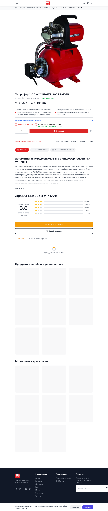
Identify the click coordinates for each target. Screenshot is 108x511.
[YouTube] (23, 489)
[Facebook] (16, 489)
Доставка (39, 484)
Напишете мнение (54, 224)
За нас (37, 478)
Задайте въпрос (54, 231)
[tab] (22, 150)
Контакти (38, 481)
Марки (37, 490)
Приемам (87, 507)
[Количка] (91, 2)
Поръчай (58, 131)
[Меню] (17, 3)
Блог (37, 487)
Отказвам (75, 507)
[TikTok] (30, 489)
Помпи (46, 8)
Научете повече (21, 508)
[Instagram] (20, 489)
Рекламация (39, 493)
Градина (22, 8)
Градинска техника (34, 8)
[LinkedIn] (26, 489)
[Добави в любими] (91, 131)
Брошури (38, 496)
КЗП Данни (60, 481)
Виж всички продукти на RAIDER (28, 141)
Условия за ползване (63, 478)
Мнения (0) (21, 238)
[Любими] (87, 2)
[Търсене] (83, 2)
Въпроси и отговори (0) (38, 238)
